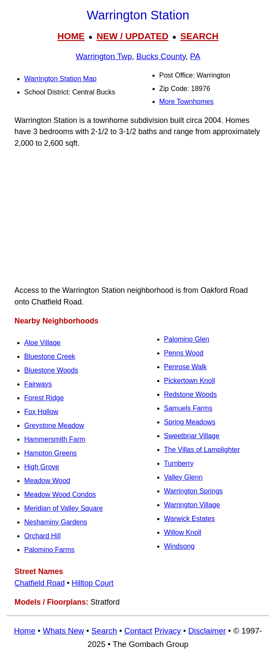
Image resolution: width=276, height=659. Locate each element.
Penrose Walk (185, 366)
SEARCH (199, 36)
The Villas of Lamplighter (202, 449)
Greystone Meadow (54, 425)
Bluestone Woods (51, 370)
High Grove (41, 467)
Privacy (167, 630)
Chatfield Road (40, 583)
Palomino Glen (186, 339)
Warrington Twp (104, 56)
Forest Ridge (44, 398)
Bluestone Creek (49, 356)
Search (104, 630)
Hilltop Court (93, 583)
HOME (71, 36)
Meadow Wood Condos (60, 494)
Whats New (63, 630)
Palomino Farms (49, 549)
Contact (138, 630)
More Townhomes (186, 101)
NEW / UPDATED (132, 36)
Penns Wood (183, 353)
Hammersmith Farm (54, 439)
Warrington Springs (193, 491)
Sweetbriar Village (192, 435)
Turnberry (179, 463)
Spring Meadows (190, 422)
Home (24, 630)
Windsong (179, 546)
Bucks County (161, 56)
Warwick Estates (189, 518)
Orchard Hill (42, 536)
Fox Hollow (41, 411)
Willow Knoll (182, 532)
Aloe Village (42, 342)
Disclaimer (207, 630)
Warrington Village (192, 504)
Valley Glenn (183, 477)
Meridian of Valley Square (63, 508)
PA (195, 56)
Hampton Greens (50, 453)
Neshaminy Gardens (55, 522)
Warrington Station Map (60, 78)
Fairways (38, 384)
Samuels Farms (188, 408)
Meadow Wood (47, 480)
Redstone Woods (190, 394)
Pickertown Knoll (189, 380)
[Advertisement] (138, 217)
